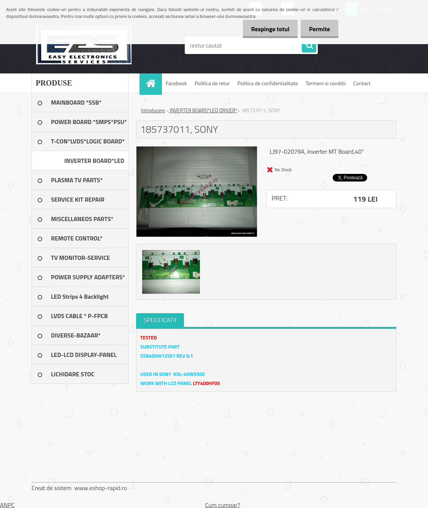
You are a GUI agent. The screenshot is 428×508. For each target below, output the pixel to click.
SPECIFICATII (160, 320)
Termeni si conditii (326, 83)
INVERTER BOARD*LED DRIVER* (203, 110)
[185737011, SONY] (196, 149)
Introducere (153, 110)
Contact (362, 83)
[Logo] (84, 45)
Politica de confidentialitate (267, 83)
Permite (318, 28)
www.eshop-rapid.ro (100, 487)
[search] (309, 45)
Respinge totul (266, 28)
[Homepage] (153, 83)
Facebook (176, 83)
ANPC (7, 505)
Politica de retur (212, 83)
